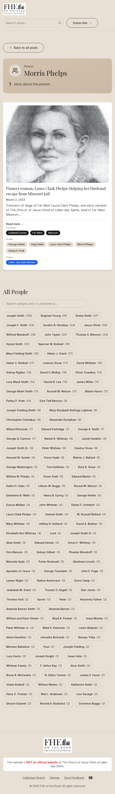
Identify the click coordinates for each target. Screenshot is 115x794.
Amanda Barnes (62, 609)
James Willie (87, 382)
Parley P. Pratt (16, 250)
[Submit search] (59, 23)
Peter (65, 599)
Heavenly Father (93, 599)
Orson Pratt (53, 476)
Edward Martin (84, 476)
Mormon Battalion (20, 647)
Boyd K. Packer (64, 618)
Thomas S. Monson (92, 335)
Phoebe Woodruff (83, 552)
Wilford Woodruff (21, 335)
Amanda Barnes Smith (23, 609)
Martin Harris (96, 391)
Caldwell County (17, 232)
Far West (37, 232)
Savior (44, 599)
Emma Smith (87, 316)
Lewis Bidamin (91, 628)
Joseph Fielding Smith (23, 410)
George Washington (22, 467)
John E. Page (92, 571)
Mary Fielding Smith (22, 353)
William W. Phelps (20, 476)
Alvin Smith (80, 666)
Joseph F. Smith (20, 325)
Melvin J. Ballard (86, 458)
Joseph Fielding (76, 647)
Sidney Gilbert (48, 552)
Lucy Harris (16, 656)
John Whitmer (51, 505)
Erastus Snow (86, 448)
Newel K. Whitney (58, 439)
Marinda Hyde (18, 562)
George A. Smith (91, 429)
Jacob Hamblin (94, 439)
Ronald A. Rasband (55, 703)
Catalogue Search (34, 777)
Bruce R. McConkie (21, 675)
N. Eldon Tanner (58, 675)
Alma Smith (16, 543)
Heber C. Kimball (20, 363)
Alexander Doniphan (65, 420)
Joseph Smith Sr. (19, 448)
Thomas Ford (17, 599)
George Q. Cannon (21, 439)
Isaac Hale (77, 656)
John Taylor (55, 335)
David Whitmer (89, 363)
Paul (48, 647)
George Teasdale (58, 571)
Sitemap (55, 777)
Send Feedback (74, 777)
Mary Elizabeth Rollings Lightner (73, 410)
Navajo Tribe (89, 637)
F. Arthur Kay (51, 666)
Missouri (53, 232)
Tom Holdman (57, 467)
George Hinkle (16, 244)
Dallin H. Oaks (18, 486)
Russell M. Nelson (61, 391)
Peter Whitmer (54, 448)
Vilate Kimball (17, 685)
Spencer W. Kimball (54, 344)
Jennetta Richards (54, 637)
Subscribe (80, 23)
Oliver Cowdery (88, 372)
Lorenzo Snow (55, 363)
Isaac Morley (97, 618)
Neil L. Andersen (54, 694)
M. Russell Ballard (91, 514)
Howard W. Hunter (20, 458)
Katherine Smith (84, 685)
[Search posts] (33, 23)
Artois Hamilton (18, 637)
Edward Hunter (47, 543)
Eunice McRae (18, 505)
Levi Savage (87, 694)
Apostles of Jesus (20, 571)
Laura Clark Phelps (60, 244)
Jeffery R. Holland (53, 524)
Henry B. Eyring (56, 495)
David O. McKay (53, 372)
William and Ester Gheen (25, 618)
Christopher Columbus (23, 420)
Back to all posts (23, 48)
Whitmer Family (19, 666)
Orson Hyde (54, 458)
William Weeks (50, 685)
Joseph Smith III (83, 533)
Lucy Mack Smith (20, 382)
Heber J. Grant (60, 353)
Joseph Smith (19, 316)
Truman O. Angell (58, 590)
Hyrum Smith (17, 344)
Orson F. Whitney (82, 543)
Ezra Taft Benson (53, 401)
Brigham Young (54, 316)
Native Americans (51, 580)
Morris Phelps (85, 244)
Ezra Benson (17, 552)
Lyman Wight (17, 580)
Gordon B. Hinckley (59, 325)
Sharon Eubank (18, 703)
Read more (15, 224)
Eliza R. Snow (89, 467)
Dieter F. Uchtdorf (85, 505)
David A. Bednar (89, 524)
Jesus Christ (95, 325)
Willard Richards (19, 429)
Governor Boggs (92, 703)
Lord (55, 533)
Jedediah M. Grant (21, 590)
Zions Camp (84, 580)
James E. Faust (92, 675)
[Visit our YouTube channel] (91, 778)
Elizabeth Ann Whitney (23, 533)
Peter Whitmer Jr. (20, 628)
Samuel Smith (56, 514)
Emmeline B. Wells (20, 495)
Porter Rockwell (51, 562)
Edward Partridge (55, 429)
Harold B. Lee (55, 382)
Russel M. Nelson (88, 486)
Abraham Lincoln (86, 562)
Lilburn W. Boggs (51, 486)
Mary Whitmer (18, 524)
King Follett (37, 244)
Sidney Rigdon (18, 372)
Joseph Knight (47, 656)
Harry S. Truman (19, 694)
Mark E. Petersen (56, 628)
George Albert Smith (22, 391)
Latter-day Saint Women (21, 262)
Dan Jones (90, 590)
